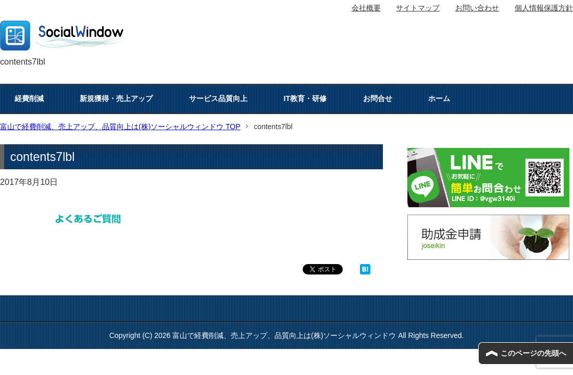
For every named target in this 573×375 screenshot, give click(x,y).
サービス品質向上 (218, 98)
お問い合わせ (477, 8)
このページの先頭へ (533, 353)
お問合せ (377, 98)
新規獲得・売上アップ (116, 98)
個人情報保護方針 (544, 8)
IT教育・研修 (305, 98)
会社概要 (366, 8)
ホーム (439, 98)
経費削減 (29, 98)
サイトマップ (418, 8)
